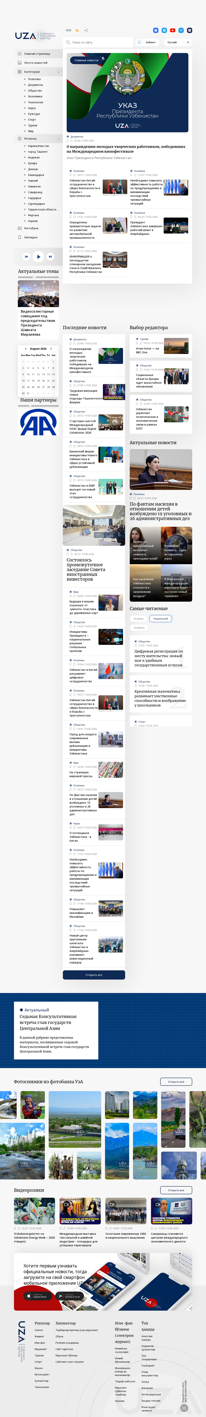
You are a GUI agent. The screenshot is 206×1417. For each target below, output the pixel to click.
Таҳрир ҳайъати (125, 1381)
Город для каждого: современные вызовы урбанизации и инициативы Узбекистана (83, 743)
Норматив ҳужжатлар (148, 1347)
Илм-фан (40, 1342)
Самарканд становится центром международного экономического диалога (169, 1237)
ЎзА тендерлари (149, 1357)
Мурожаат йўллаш (67, 1355)
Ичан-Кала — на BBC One (147, 350)
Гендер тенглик (151, 1400)
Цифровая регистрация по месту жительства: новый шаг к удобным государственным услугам (159, 658)
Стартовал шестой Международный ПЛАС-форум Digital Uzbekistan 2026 (83, 426)
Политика (34, 79)
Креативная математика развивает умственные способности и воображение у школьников (160, 698)
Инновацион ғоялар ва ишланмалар (122, 1371)
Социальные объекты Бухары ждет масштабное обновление (149, 380)
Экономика (35, 96)
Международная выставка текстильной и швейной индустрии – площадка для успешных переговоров (79, 1239)
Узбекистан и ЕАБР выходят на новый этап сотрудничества (82, 491)
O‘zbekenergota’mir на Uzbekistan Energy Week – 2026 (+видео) (34, 1237)
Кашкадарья (36, 175)
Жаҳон (39, 1368)
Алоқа (145, 1381)
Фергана (33, 215)
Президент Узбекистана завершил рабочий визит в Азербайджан (146, 228)
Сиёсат (39, 1330)
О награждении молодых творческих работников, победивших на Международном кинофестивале (126, 149)
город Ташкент (38, 151)
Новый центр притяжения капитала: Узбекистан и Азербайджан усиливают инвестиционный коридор (81, 949)
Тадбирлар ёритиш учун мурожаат (77, 1330)
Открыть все (94, 975)
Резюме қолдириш (67, 1342)
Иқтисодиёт (42, 1374)
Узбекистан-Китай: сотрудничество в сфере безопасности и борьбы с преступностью (85, 188)
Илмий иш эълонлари (121, 1350)
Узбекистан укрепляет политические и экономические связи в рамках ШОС (147, 418)
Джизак (33, 169)
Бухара (32, 163)
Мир (31, 131)
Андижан (34, 157)
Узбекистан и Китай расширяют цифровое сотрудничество (83, 675)
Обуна (59, 1336)
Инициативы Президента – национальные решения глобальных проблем (80, 641)
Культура (34, 114)
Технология (35, 102)
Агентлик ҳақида (147, 1337)
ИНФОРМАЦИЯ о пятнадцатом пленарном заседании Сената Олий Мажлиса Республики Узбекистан (86, 264)
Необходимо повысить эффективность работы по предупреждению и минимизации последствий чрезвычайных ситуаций (146, 192)
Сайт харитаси (64, 1349)
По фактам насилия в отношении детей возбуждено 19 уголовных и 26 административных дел (83, 804)
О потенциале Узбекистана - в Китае (80, 836)
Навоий (33, 180)
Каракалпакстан (38, 146)
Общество (35, 90)
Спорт (32, 119)
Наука (32, 108)
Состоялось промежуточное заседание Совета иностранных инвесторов (86, 570)
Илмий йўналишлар (122, 1360)
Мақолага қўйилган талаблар (120, 1391)
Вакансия (147, 1388)
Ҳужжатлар (41, 1380)
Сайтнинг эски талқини (70, 1361)
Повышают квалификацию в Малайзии (81, 912)
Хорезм (33, 221)
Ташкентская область (42, 209)
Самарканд (35, 192)
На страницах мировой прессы (81, 774)
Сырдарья (34, 198)
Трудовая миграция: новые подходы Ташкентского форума (86, 396)
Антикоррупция (151, 1394)
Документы (35, 85)
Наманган (34, 186)
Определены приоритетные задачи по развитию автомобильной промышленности (85, 229)
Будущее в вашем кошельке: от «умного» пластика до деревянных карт (84, 607)
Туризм (32, 125)
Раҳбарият (148, 1365)
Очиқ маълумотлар (150, 1373)
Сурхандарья (36, 203)
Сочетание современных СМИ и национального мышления (125, 1235)
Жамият (39, 1336)
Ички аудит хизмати (149, 1408)
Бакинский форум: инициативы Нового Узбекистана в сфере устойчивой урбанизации (83, 459)
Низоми (119, 1401)
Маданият (41, 1349)
